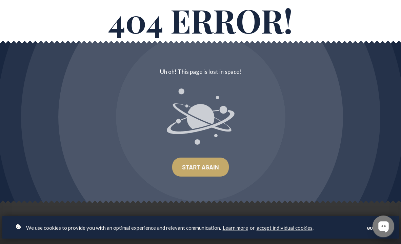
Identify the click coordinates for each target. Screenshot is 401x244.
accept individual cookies (285, 228)
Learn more (235, 228)
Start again (200, 167)
